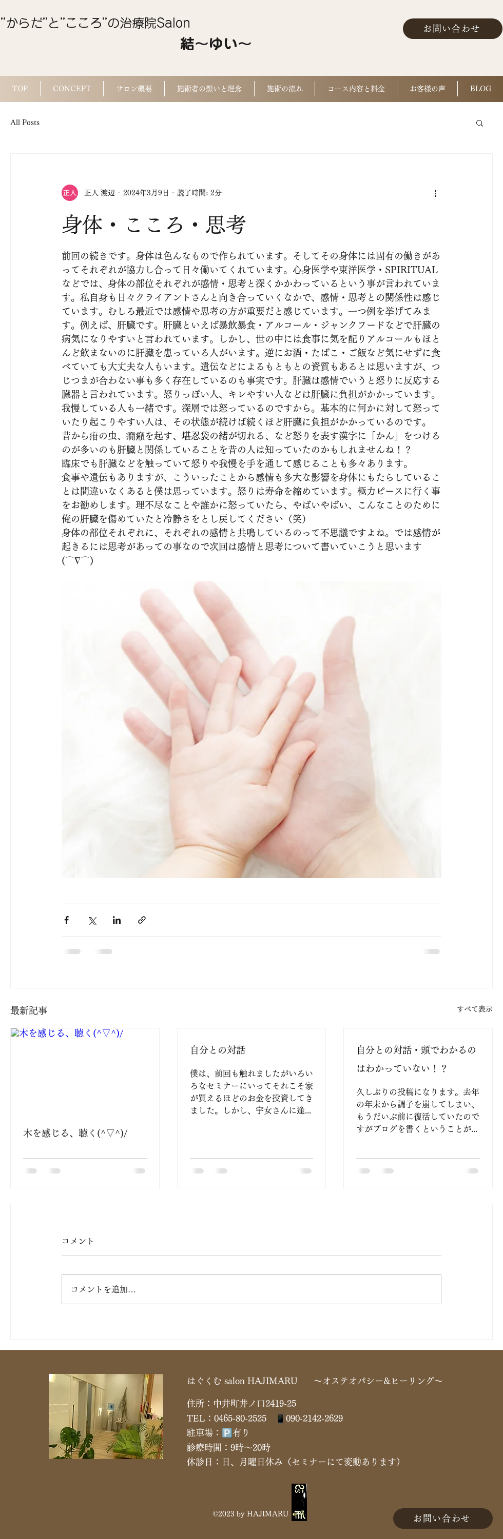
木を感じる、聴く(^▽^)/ (75, 1133)
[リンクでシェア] (142, 920)
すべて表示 (475, 1008)
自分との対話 (217, 1050)
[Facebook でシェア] (66, 920)
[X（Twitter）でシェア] (91, 920)
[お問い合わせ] (452, 28)
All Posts (25, 122)
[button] (480, 122)
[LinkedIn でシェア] (117, 920)
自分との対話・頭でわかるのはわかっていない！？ (416, 1059)
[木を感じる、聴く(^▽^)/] (85, 1069)
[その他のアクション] (435, 193)
